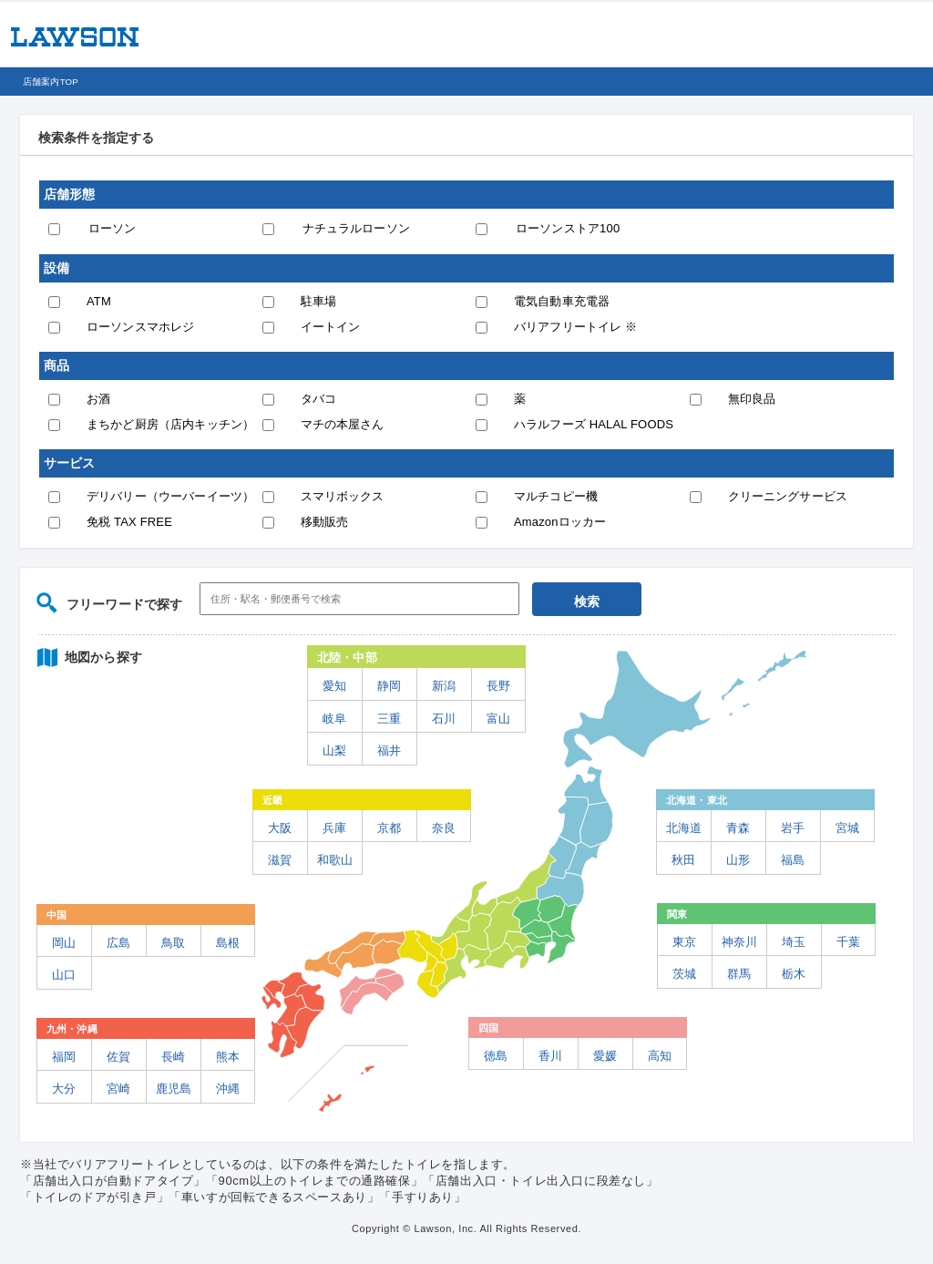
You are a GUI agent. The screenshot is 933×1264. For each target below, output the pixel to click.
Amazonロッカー (560, 522)
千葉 (848, 942)
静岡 (389, 686)
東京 (684, 942)
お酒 (98, 399)
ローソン (112, 228)
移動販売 (325, 522)
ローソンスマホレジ (140, 327)
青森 (738, 828)
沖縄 (228, 1088)
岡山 (64, 943)
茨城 (684, 974)
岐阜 (334, 718)
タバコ (318, 399)
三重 (389, 718)
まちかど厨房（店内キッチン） (170, 424)
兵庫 (334, 828)
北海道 (684, 828)
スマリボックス (342, 496)
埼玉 (793, 942)
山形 (738, 860)
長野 (498, 686)
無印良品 (752, 399)
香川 (550, 1056)
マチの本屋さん (342, 424)
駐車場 (318, 301)
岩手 (793, 828)
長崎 (173, 1057)
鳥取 (173, 943)
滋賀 (280, 860)
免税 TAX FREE (129, 522)
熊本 (228, 1057)
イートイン (331, 327)
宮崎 (118, 1088)
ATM (99, 301)
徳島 (496, 1056)
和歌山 (335, 860)
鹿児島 (173, 1088)
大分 (64, 1088)
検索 (587, 601)
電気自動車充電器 (562, 301)
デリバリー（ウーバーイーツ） (170, 496)
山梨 (334, 750)
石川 (444, 718)
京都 (389, 828)
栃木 (793, 974)
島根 (228, 943)
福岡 (64, 1057)
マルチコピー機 (556, 496)
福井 (389, 750)
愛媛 (605, 1056)
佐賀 (118, 1057)
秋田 (683, 860)
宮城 (847, 828)
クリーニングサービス (788, 496)
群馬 (739, 974)
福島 (793, 860)
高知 (660, 1056)
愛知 (334, 686)
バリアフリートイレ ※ (575, 327)
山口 (64, 974)
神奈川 (739, 942)
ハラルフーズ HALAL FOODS (593, 424)
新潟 (444, 686)
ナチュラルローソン (356, 228)
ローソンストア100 (568, 228)
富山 (498, 718)
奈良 (444, 828)
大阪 (280, 828)
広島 (118, 943)
